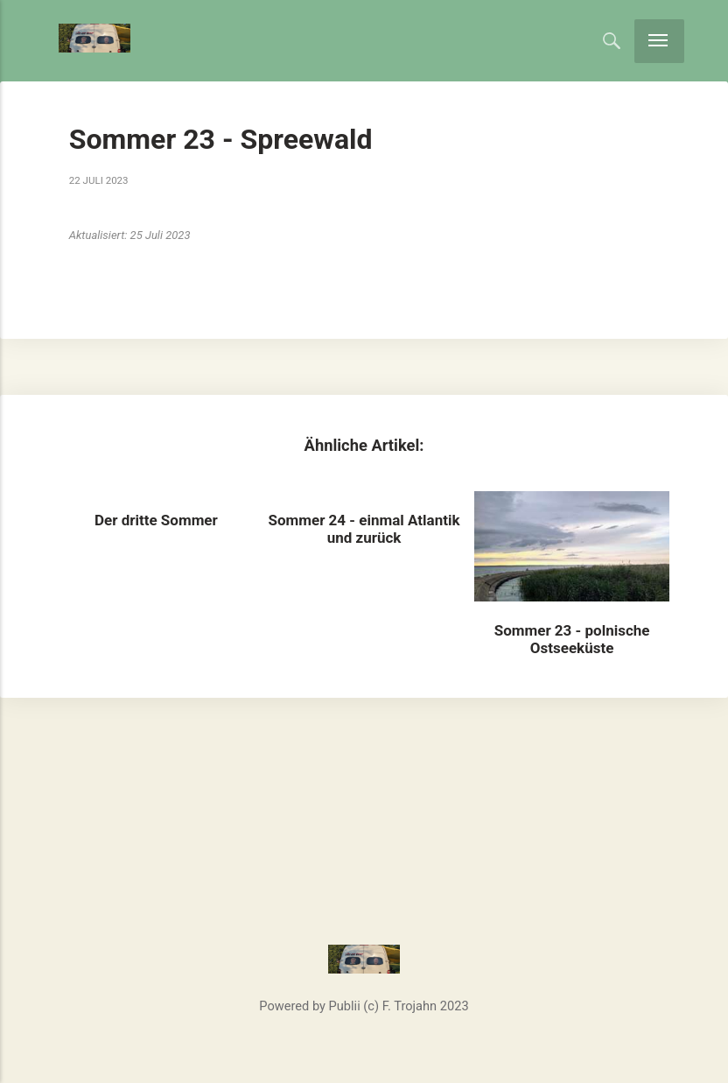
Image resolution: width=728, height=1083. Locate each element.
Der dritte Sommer (156, 520)
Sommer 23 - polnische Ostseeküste (572, 639)
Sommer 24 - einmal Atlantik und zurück (363, 528)
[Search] (611, 40)
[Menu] (659, 41)
